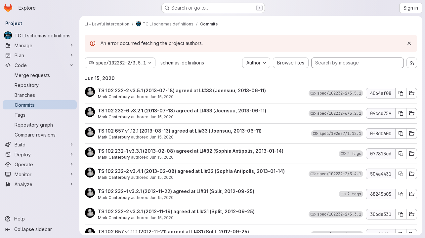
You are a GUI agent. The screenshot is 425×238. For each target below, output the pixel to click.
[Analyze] (40, 184)
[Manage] (40, 45)
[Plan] (40, 55)
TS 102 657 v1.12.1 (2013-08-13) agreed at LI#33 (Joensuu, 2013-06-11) (180, 131)
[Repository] (40, 85)
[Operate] (40, 164)
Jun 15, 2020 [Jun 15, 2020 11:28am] (161, 217)
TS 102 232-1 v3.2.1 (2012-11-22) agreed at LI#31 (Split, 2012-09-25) (176, 191)
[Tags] (40, 114)
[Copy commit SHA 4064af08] (401, 93)
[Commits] (40, 104)
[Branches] (40, 94)
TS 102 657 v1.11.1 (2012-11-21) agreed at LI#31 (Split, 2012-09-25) (173, 231)
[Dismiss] (409, 43)
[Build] (40, 144)
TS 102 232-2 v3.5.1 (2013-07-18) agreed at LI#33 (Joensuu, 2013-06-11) (182, 90)
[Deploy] (40, 154)
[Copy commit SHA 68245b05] (401, 194)
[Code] (40, 65)
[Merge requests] (40, 75)
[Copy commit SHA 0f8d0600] (401, 133)
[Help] (40, 218)
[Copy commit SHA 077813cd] (401, 153)
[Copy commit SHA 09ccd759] (401, 113)
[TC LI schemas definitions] (40, 35)
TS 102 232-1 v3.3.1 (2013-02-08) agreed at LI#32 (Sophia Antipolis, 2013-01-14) (190, 151)
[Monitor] (40, 174)
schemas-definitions (182, 62)
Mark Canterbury (114, 96)
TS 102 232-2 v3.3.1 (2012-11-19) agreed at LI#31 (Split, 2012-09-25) (176, 211)
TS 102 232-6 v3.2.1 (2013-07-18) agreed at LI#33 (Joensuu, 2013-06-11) (182, 110)
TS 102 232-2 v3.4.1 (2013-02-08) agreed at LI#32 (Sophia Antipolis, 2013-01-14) (191, 171)
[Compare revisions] (40, 134)
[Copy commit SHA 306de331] (401, 214)
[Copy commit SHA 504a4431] (401, 174)
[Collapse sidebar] (40, 229)
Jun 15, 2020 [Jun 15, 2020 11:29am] (161, 96)
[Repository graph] (40, 124)
